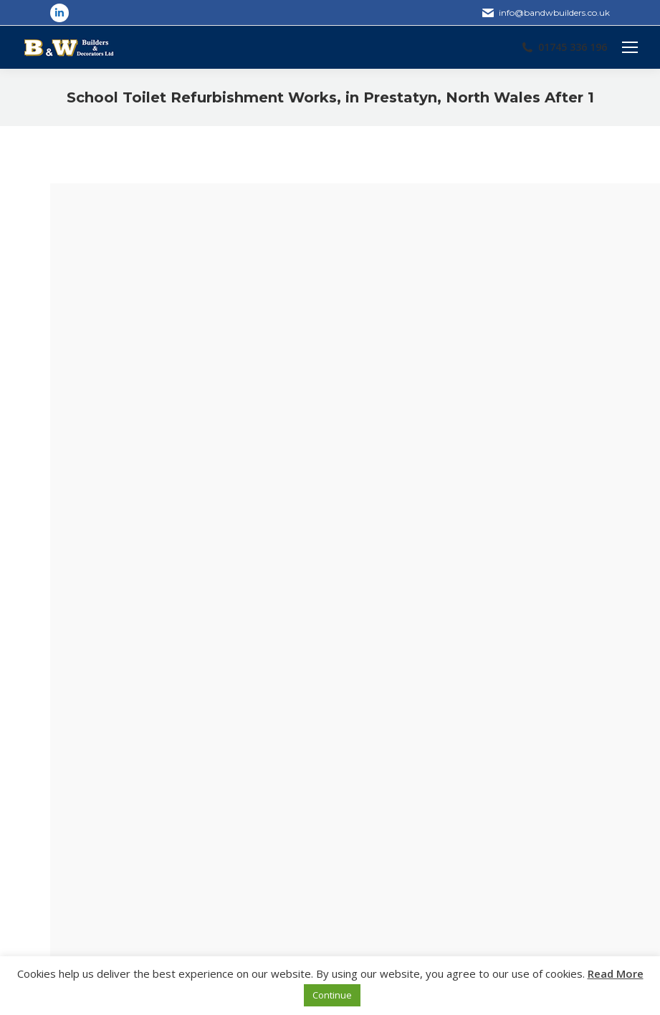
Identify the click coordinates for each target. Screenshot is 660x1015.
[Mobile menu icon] (630, 47)
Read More (616, 973)
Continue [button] (332, 994)
